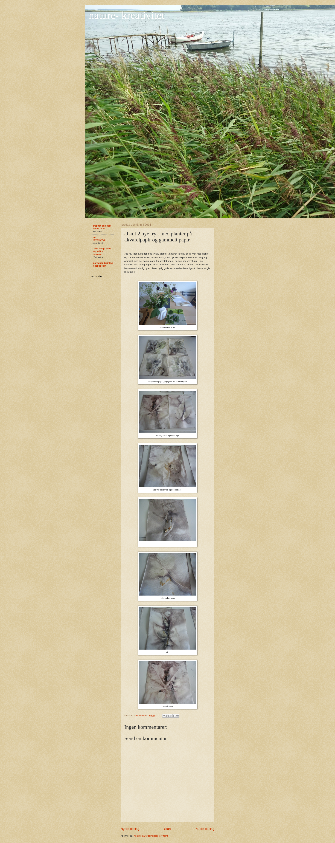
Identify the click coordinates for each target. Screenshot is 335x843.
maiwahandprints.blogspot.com (103, 264)
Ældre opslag (205, 829)
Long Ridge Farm (102, 248)
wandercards (99, 228)
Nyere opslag (130, 829)
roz (94, 237)
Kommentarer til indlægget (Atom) (151, 835)
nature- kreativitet (127, 15)
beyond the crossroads (98, 252)
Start (167, 829)
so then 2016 (99, 240)
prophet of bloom (102, 225)
